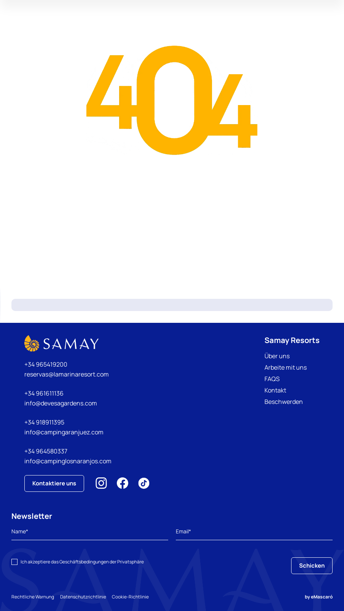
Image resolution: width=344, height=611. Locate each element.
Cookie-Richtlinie (136, 596)
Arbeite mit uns (285, 367)
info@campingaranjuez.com (64, 432)
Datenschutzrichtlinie (86, 596)
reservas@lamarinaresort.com (66, 374)
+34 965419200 (45, 364)
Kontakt (275, 390)
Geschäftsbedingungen (84, 561)
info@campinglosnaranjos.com (67, 461)
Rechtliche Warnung (32, 596)
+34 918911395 (44, 422)
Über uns (277, 356)
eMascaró (322, 596)
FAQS (272, 379)
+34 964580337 (45, 451)
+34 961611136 (44, 393)
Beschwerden (283, 401)
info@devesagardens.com (60, 403)
